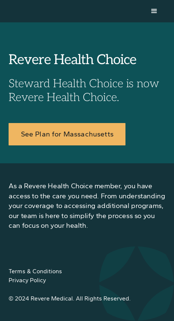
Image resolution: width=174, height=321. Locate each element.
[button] (154, 11)
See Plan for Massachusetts (67, 134)
